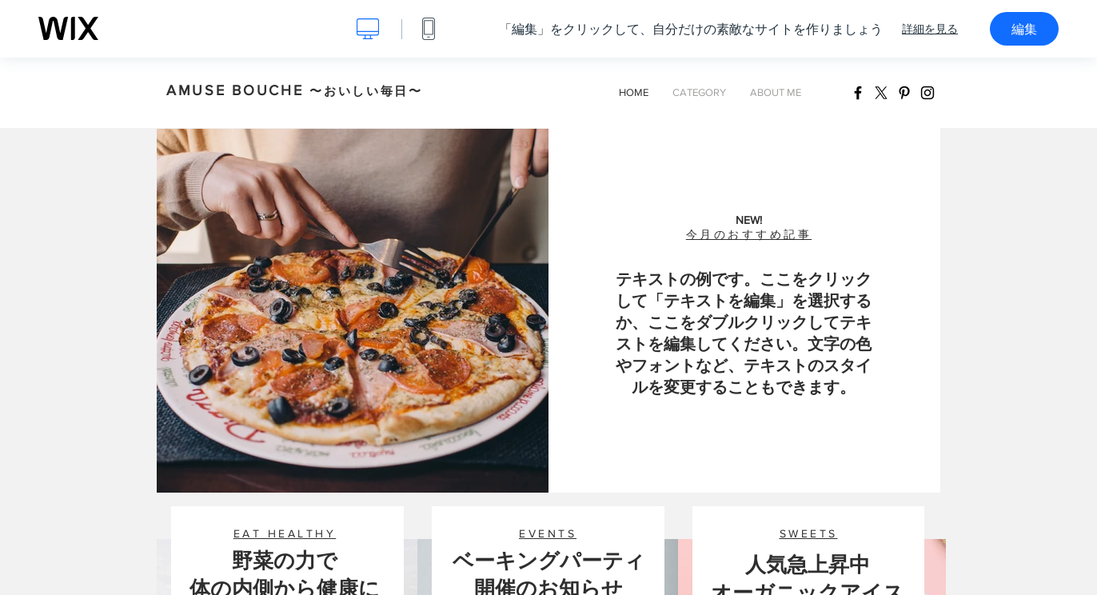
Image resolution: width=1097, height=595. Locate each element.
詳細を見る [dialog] (930, 29)
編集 (1024, 29)
